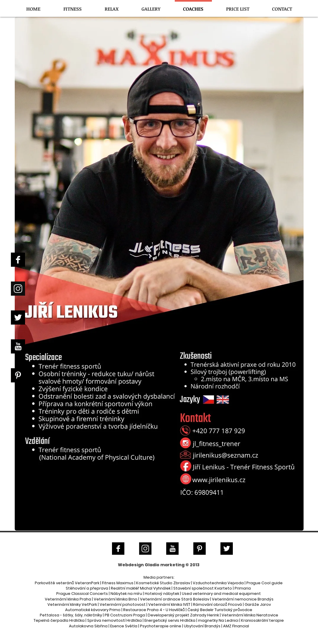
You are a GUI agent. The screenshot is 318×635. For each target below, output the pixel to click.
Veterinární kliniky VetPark (72, 604)
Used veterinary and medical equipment (221, 593)
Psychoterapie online (160, 626)
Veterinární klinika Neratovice (250, 615)
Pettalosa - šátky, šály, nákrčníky (71, 615)
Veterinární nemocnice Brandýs (242, 599)
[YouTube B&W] (18, 346)
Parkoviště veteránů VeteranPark (67, 583)
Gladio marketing (164, 565)
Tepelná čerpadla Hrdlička (59, 620)
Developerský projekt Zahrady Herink (183, 615)
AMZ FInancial (236, 626)
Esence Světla (123, 626)
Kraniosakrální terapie (262, 620)
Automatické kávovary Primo (93, 610)
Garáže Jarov (258, 604)
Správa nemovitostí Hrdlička (114, 620)
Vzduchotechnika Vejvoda (218, 583)
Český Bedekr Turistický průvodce (219, 610)
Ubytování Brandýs (202, 626)
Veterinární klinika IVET (169, 604)
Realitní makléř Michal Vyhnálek (141, 588)
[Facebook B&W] (18, 260)
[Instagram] (18, 289)
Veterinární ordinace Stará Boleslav (174, 599)
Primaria (243, 588)
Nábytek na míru (126, 593)
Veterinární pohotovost (123, 604)
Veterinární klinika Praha (68, 599)
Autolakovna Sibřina (88, 626)
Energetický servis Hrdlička (169, 620)
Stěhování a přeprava (87, 588)
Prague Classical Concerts (82, 593)
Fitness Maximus (118, 583)
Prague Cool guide (264, 583)
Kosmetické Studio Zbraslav (163, 583)
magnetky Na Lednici (218, 620)
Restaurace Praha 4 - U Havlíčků (154, 610)
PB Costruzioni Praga (125, 615)
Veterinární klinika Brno (115, 599)
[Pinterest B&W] (18, 375)
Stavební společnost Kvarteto (202, 588)
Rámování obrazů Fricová (217, 604)
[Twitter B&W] (18, 317)
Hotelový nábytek (162, 593)
